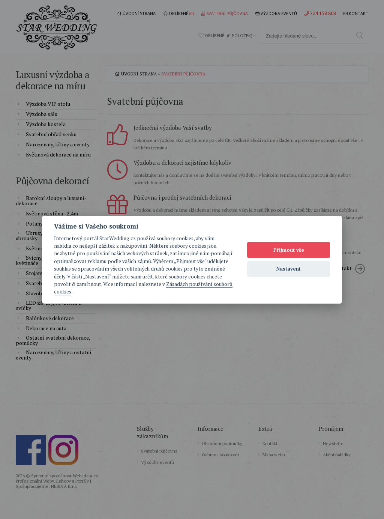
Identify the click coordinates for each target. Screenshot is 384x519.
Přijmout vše (288, 250)
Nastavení (288, 268)
